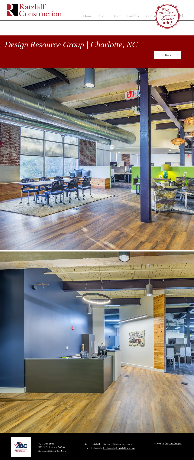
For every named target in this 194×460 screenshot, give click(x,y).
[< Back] (167, 55)
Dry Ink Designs (173, 443)
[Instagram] (181, 15)
